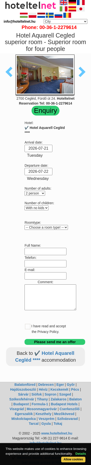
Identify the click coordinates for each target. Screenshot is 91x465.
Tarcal (34, 424)
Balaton (75, 399)
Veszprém (46, 419)
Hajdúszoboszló (23, 389)
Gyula (46, 424)
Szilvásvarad (67, 419)
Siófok (36, 394)
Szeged (65, 394)
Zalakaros (58, 399)
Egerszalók (24, 414)
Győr (71, 385)
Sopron (51, 394)
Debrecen (46, 385)
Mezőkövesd (64, 414)
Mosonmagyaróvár (42, 409)
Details (80, 453)
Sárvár (23, 394)
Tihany (42, 399)
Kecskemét (59, 389)
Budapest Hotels (64, 404)
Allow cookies (73, 459)
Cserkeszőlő (70, 409)
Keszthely (43, 414)
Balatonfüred (25, 385)
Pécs (75, 389)
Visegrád (16, 409)
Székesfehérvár (21, 399)
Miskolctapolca (23, 419)
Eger (60, 385)
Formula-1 (40, 404)
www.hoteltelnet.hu (56, 433)
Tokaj (58, 424)
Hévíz (43, 389)
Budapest (21, 404)
